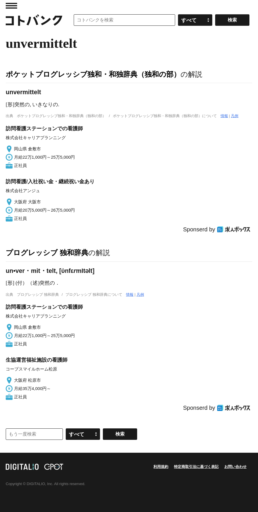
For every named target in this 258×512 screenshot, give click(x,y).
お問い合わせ (235, 466)
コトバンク (34, 20)
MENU (11, 5)
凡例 (234, 116)
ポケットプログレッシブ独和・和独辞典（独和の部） (93, 74)
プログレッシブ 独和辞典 (47, 253)
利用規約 (160, 466)
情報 (224, 116)
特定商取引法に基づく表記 (196, 466)
